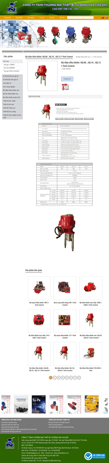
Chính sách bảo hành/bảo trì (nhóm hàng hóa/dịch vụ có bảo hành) (19, 429)
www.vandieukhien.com (61, 453)
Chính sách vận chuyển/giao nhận (10, 427)
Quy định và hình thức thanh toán (10, 425)
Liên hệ (52, 18)
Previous (4, 33)
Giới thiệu (19, 18)
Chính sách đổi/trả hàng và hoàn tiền (11, 431)
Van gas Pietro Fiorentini (11, 71)
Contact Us (67, 79)
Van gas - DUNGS (9, 65)
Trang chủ (7, 18)
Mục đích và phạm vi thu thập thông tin (59, 422)
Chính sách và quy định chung (9, 422)
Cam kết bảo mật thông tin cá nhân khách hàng (61, 427)
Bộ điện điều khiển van (83, 57)
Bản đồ (62, 18)
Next (105, 33)
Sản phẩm (31, 18)
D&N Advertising (55, 461)
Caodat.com (49, 453)
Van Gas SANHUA (9, 68)
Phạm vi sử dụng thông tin (56, 425)
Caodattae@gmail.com (33, 453)
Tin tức (42, 18)
